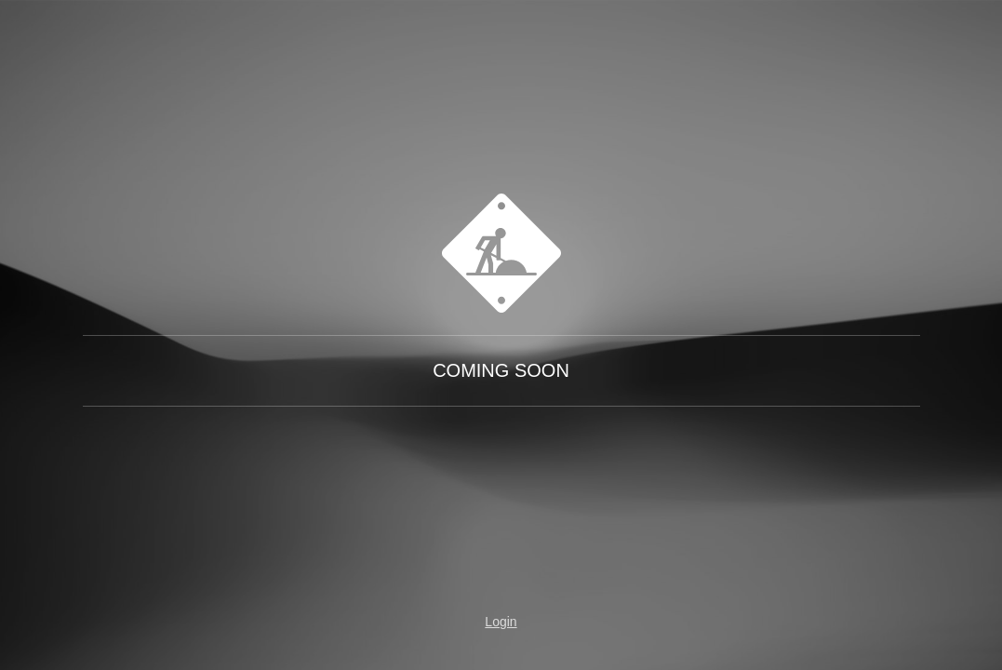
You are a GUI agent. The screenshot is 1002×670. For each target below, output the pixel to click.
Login (500, 621)
